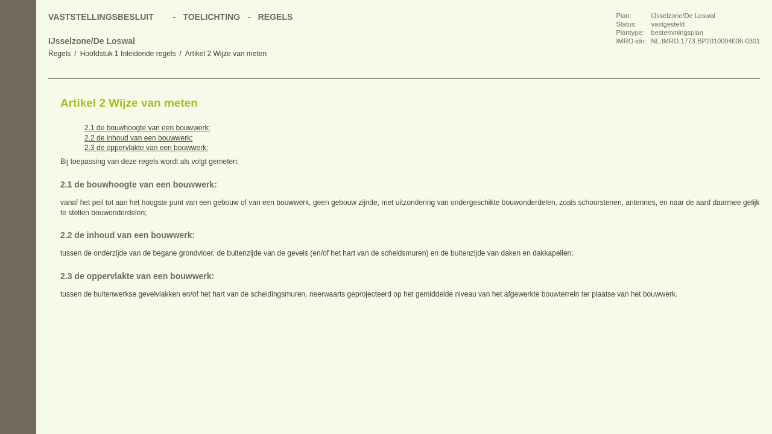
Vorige (18, 127)
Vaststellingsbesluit (101, 17)
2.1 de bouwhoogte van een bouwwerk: (147, 128)
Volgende (18, 151)
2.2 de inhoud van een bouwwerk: (138, 138)
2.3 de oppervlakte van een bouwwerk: (146, 147)
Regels (59, 53)
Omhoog (18, 175)
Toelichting (211, 17)
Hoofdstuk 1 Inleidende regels (128, 53)
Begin (18, 102)
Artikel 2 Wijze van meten (226, 53)
